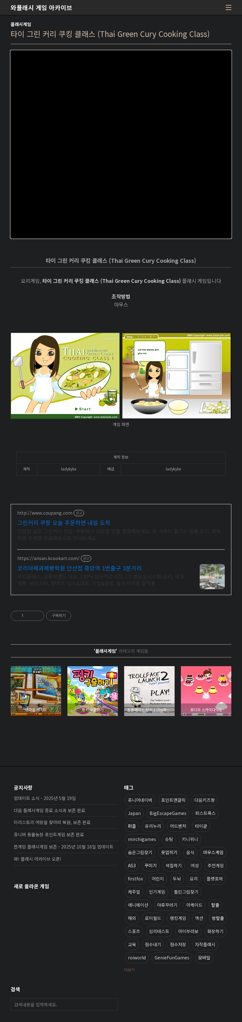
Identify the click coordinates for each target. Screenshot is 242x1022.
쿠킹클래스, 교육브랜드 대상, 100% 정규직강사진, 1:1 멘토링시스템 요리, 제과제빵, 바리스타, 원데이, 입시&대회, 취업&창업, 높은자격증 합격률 (100, 580)
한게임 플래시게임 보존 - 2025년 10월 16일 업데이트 (63, 846)
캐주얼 (134, 892)
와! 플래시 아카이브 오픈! (37, 859)
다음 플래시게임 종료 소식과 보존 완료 (49, 810)
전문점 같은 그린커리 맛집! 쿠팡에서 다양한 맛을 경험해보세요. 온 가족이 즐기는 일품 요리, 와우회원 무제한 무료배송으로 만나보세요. (119, 534)
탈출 (215, 905)
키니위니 (190, 839)
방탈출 (218, 918)
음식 (190, 852)
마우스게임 (213, 852)
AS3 (132, 865)
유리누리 (153, 826)
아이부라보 (188, 931)
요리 (194, 878)
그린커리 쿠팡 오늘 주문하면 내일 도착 (63, 522)
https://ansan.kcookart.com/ (48, 558)
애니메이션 (138, 905)
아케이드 (194, 905)
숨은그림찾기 (140, 852)
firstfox (135, 878)
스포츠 (134, 931)
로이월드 (153, 918)
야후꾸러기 (167, 905)
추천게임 (216, 865)
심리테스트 (159, 931)
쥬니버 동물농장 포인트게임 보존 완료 (49, 834)
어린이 (158, 878)
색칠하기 (174, 865)
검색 (112, 1004)
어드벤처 (178, 826)
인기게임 (157, 892)
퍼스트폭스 (205, 813)
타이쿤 (201, 826)
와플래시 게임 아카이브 (41, 7)
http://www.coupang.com (44, 513)
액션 (199, 918)
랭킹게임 (178, 918)
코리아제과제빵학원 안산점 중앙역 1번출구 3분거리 (79, 568)
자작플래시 (205, 944)
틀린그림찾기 (186, 892)
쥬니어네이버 (140, 800)
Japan (134, 813)
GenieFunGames (172, 957)
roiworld (137, 957)
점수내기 (153, 944)
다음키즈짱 (204, 800)
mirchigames (142, 839)
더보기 (129, 969)
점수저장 (178, 944)
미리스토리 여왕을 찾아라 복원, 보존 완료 (52, 822)
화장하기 (215, 931)
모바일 (204, 957)
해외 (132, 918)
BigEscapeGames (168, 813)
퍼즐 (132, 826)
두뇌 (177, 878)
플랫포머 (215, 878)
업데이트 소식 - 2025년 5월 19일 (45, 798)
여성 (195, 865)
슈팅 (169, 839)
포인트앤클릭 (173, 800)
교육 (132, 944)
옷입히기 (169, 852)
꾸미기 (151, 865)
